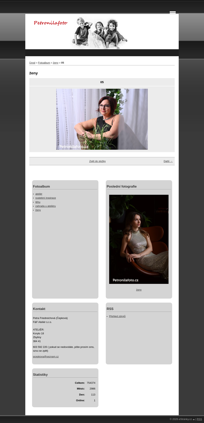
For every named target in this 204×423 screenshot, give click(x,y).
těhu (37, 202)
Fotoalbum (44, 62)
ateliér (38, 193)
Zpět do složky (97, 161)
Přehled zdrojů (117, 316)
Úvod (32, 62)
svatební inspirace (45, 197)
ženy (55, 62)
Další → (168, 161)
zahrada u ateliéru (45, 206)
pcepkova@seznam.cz (46, 356)
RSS (199, 419)
